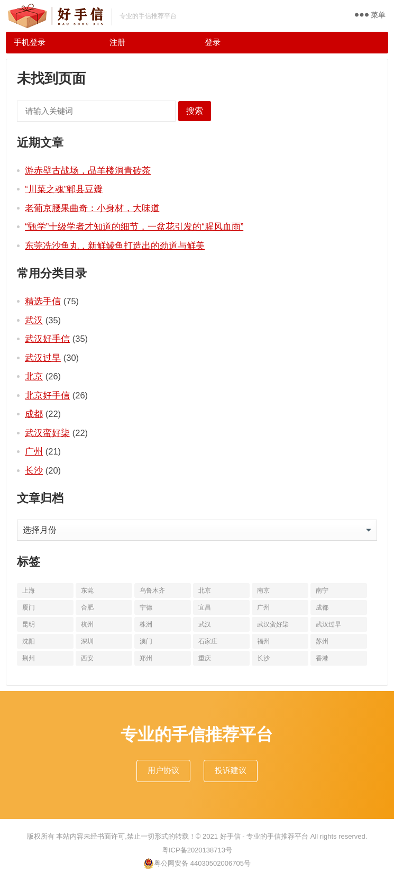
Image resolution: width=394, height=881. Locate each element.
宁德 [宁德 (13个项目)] (146, 607)
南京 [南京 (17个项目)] (263, 590)
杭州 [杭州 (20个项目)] (87, 624)
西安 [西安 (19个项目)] (87, 658)
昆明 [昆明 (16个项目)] (28, 624)
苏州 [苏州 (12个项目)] (322, 641)
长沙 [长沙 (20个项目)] (263, 658)
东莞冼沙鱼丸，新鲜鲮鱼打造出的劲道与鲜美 (115, 245)
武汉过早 (43, 357)
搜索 (194, 110)
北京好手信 (47, 395)
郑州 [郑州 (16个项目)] (146, 658)
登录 (213, 42)
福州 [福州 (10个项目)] (263, 641)
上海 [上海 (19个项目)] (28, 590)
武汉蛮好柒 (47, 433)
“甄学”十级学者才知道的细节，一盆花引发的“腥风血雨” (134, 226)
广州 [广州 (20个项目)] (263, 607)
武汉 (34, 320)
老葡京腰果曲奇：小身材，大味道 (92, 208)
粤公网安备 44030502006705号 (197, 863)
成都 (34, 414)
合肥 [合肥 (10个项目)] (87, 607)
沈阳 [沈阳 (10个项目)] (28, 641)
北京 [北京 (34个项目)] (204, 590)
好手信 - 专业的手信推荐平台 (264, 836)
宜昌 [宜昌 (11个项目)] (204, 607)
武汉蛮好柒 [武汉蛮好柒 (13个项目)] (273, 624)
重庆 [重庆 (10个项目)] (204, 658)
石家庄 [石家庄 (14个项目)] (207, 641)
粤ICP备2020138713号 (197, 850)
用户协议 (163, 770)
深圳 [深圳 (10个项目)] (87, 641)
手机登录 (29, 42)
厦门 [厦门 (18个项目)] (28, 607)
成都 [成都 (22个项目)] (322, 607)
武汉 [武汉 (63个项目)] (204, 624)
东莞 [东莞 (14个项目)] (87, 590)
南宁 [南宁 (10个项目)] (322, 590)
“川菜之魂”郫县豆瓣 (64, 189)
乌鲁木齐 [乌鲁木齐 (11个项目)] (152, 590)
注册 (117, 42)
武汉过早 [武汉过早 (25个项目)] (328, 624)
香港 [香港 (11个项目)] (322, 658)
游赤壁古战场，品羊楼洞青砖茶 (88, 170)
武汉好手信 (47, 338)
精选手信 (43, 301)
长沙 (34, 470)
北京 (34, 376)
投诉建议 (230, 770)
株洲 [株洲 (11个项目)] (146, 624)
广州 (34, 451)
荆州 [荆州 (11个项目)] (28, 658)
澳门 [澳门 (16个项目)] (146, 641)
